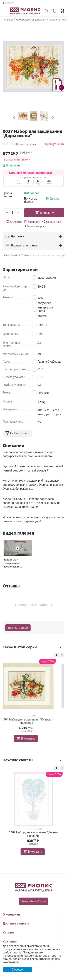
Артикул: (51, 144)
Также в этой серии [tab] (33, 647)
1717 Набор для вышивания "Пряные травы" (32, 721)
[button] (51, 221)
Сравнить (32, 221)
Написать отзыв (26, 144)
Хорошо (17, 969)
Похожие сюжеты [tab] (33, 760)
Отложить (14, 221)
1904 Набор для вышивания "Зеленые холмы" (32, 834)
